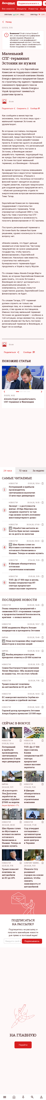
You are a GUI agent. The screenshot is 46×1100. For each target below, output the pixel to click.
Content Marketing (33, 863)
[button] (12, 941)
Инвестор (33, 9)
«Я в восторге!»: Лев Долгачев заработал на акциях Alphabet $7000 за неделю (11, 796)
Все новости (8, 9)
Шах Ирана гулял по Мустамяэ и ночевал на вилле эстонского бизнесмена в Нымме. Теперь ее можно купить (11, 837)
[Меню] (4, 1097)
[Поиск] (32, 1097)
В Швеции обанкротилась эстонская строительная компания (32, 796)
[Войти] (41, 1097)
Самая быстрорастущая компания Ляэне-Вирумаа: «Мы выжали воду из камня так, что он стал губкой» (20, 671)
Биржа (5, 637)
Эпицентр (21, 9)
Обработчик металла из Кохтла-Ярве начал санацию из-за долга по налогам (24, 531)
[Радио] (23, 1097)
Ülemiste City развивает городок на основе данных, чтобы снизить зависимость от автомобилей (33, 878)
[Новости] (14, 1097)
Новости (13, 483)
